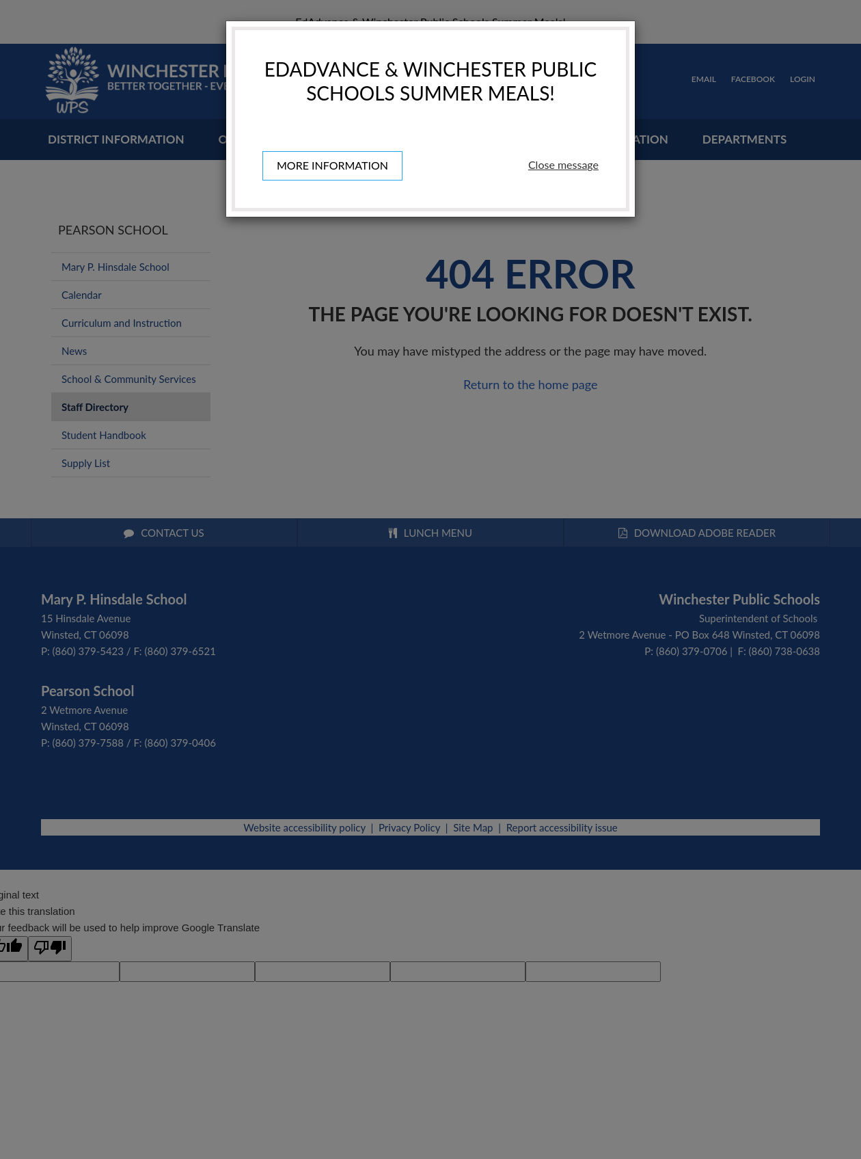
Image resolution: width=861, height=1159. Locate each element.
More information (332, 165)
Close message (563, 164)
